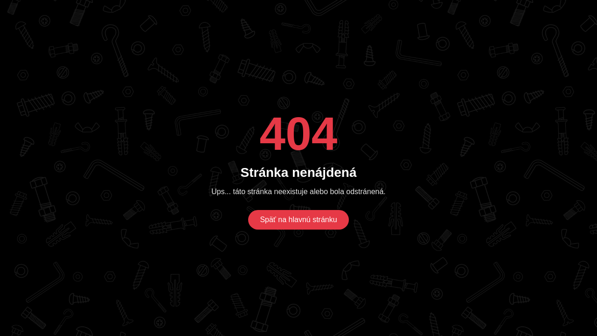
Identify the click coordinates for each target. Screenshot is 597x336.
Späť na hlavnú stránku (298, 220)
